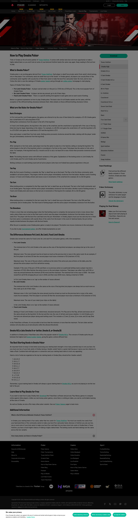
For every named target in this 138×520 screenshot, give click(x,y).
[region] (69, 514)
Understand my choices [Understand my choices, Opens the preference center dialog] (81, 514)
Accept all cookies (119, 514)
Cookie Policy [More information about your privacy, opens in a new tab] (31, 517)
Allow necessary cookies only (101, 514)
